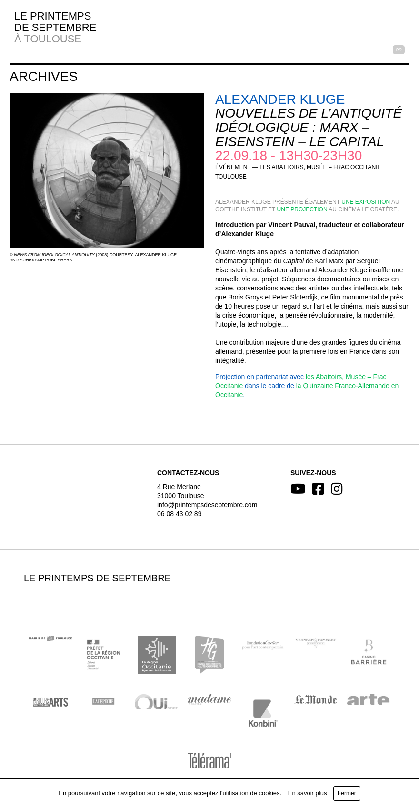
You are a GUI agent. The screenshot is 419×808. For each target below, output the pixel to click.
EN (399, 49)
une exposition (365, 202)
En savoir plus (307, 793)
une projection (302, 209)
